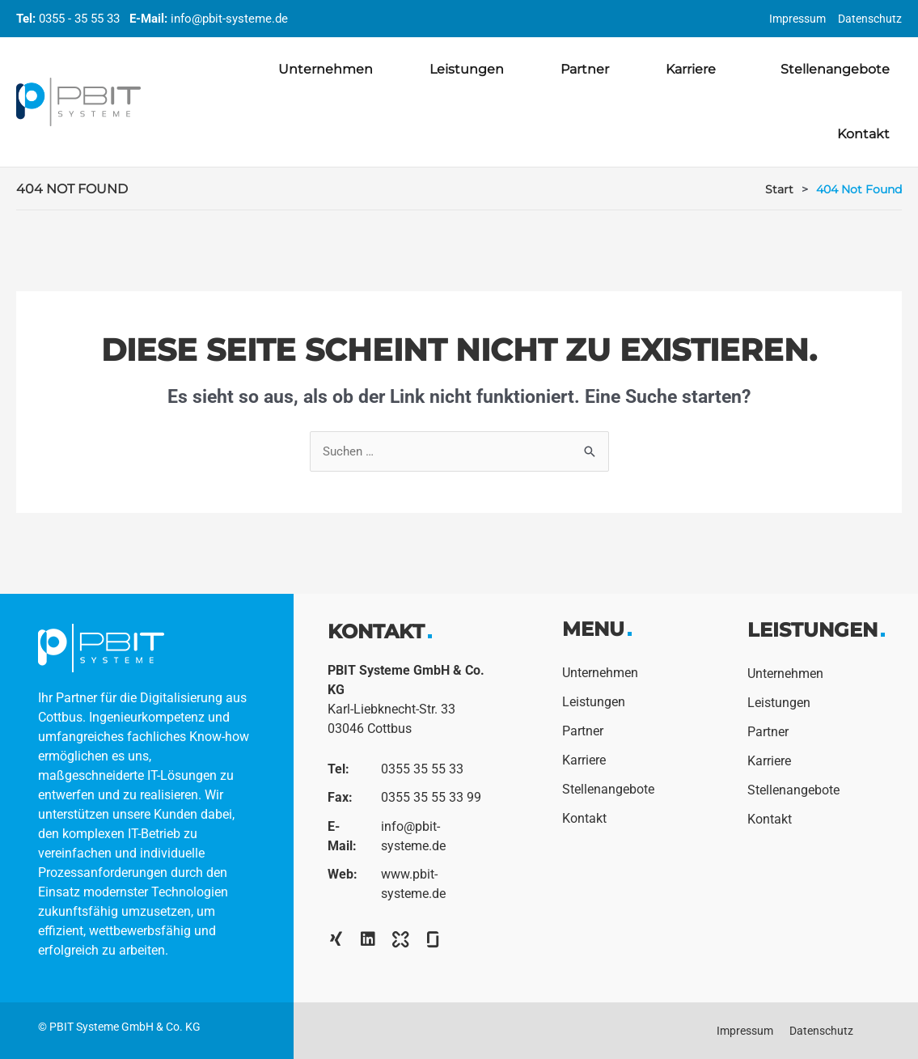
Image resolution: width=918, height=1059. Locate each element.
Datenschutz (870, 18)
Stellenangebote (835, 69)
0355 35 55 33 (422, 769)
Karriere (695, 69)
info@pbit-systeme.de (229, 18)
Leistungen (466, 69)
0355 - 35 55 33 (79, 18)
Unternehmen (325, 69)
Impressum (797, 18)
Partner (585, 69)
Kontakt (863, 134)
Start (779, 189)
